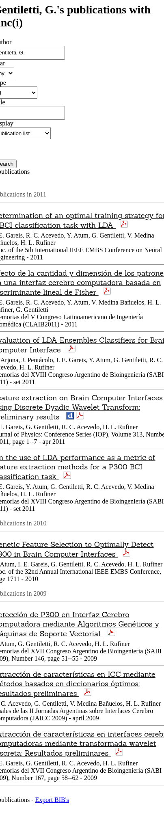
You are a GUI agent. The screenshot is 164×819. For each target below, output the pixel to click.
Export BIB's (52, 799)
